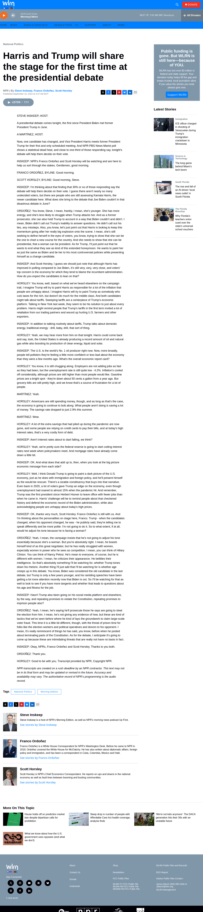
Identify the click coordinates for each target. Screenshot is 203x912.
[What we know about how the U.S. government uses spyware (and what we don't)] (13, 845)
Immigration (181, 126)
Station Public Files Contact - (170, 885)
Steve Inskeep (23, 97)
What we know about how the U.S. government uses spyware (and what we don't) (45, 844)
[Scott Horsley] (10, 783)
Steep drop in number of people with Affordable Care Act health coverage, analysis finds (110, 824)
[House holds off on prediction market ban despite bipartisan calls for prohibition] (13, 826)
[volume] (13, 22)
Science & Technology (181, 164)
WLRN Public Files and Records (171, 872)
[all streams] (192, 22)
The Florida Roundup (181, 217)
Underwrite (75, 893)
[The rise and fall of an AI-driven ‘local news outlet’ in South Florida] (164, 194)
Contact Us (75, 879)
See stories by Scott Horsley (38, 789)
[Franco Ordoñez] (10, 755)
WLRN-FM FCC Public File (126, 893)
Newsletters (63, 32)
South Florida (182, 189)
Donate (73, 886)
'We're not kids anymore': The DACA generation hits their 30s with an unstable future (175, 824)
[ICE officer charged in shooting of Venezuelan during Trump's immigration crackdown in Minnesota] (164, 131)
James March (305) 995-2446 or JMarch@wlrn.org (171, 892)
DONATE (194, 8)
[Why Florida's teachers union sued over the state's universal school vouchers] (164, 221)
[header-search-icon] (178, 8)
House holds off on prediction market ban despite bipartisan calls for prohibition (45, 824)
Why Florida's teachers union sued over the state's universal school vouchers (184, 230)
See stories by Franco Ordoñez (39, 765)
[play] (3, 22)
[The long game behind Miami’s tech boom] (164, 168)
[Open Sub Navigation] (19, 32)
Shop (115, 872)
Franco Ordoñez (44, 97)
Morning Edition (49, 698)
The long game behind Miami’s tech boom (183, 173)
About (107, 32)
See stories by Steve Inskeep (38, 732)
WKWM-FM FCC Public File (126, 896)
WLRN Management (166, 897)
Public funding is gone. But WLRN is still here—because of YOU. (177, 65)
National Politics (13, 51)
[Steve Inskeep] (10, 729)
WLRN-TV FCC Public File (125, 891)
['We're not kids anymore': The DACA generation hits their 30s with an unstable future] (144, 826)
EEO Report (162, 879)
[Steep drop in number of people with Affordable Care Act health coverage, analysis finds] (79, 826)
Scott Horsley (63, 97)
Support (90, 32)
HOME (3, 32)
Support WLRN (176, 101)
